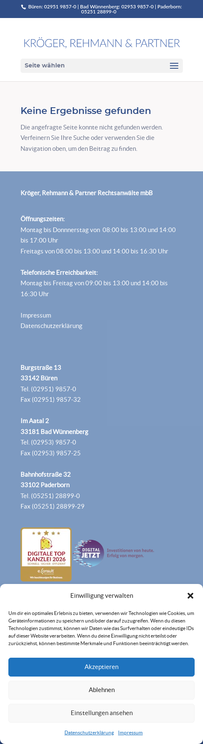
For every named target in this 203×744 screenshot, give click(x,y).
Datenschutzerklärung (89, 732)
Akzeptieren (101, 666)
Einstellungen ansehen (102, 712)
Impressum (130, 732)
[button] (190, 596)
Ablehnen (102, 689)
